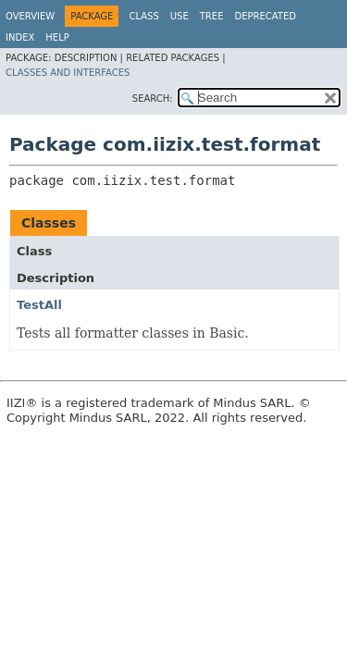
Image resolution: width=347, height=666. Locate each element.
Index (20, 37)
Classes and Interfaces (68, 73)
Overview (30, 16)
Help (56, 37)
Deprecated (265, 16)
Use (179, 16)
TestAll (39, 305)
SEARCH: (152, 98)
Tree (212, 16)
